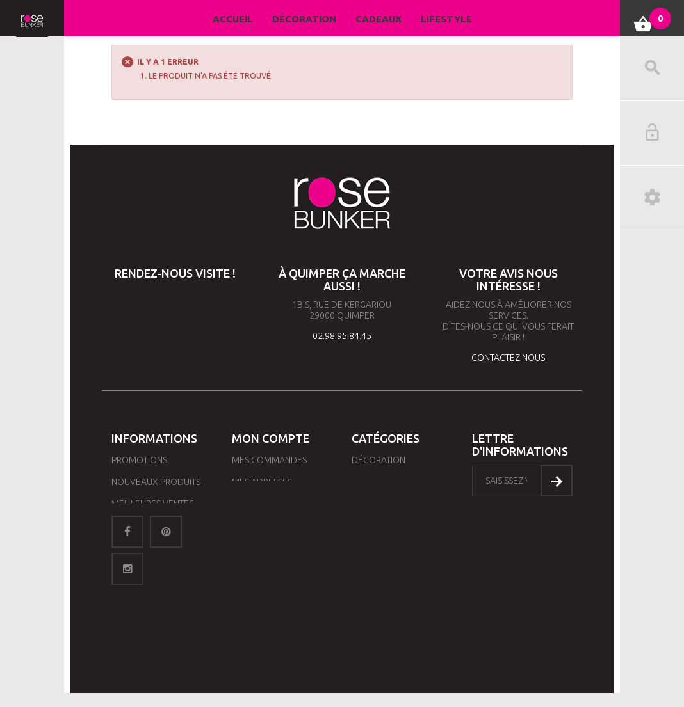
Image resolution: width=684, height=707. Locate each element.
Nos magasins (141, 525)
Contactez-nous (148, 547)
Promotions (139, 460)
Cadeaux (378, 18)
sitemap (128, 590)
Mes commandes (269, 460)
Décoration (304, 18)
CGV (120, 569)
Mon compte (270, 438)
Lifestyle (446, 18)
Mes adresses (262, 482)
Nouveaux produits (155, 482)
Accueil (233, 18)
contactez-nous (508, 358)
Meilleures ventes (152, 503)
